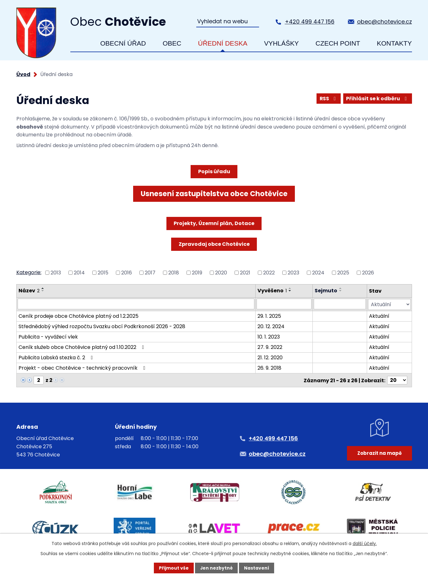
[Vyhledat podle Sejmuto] (340, 304)
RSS (328, 98)
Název (29, 290)
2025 (343, 272)
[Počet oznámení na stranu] (397, 380)
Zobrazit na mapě (379, 454)
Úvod (79, 43)
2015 (103, 272)
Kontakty (394, 43)
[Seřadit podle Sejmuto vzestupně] (340, 288)
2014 (79, 272)
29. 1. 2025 (269, 315)
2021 (245, 272)
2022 (269, 272)
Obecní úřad (123, 43)
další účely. (365, 543)
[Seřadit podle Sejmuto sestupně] (340, 291)
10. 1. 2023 (268, 336)
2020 (221, 272)
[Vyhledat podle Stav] (389, 304)
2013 (56, 272)
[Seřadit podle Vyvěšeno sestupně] (290, 291)
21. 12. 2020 (270, 357)
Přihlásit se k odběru (377, 98)
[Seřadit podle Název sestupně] (43, 291)
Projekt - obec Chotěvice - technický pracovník (83, 367)
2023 (293, 272)
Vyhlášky (281, 43)
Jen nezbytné (216, 568)
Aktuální (379, 315)
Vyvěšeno (272, 290)
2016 (126, 272)
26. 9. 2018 (269, 367)
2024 (318, 272)
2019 (197, 272)
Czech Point (338, 43)
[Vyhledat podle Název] (136, 304)
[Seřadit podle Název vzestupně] (43, 288)
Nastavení (256, 568)
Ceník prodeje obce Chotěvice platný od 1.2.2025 (78, 315)
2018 (173, 272)
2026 (368, 272)
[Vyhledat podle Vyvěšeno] (284, 304)
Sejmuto (326, 290)
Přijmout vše (174, 568)
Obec (172, 43)
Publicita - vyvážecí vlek (48, 336)
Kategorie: (28, 272)
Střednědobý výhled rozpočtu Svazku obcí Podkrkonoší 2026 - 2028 (102, 326)
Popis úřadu (214, 171)
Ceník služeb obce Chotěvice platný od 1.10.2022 (82, 346)
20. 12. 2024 (270, 326)
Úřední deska (222, 43)
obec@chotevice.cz (384, 21)
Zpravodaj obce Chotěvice (214, 244)
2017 (150, 272)
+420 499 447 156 (309, 21)
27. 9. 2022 (269, 346)
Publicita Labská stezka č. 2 (57, 357)
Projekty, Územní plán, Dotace (214, 223)
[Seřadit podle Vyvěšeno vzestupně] (290, 288)
